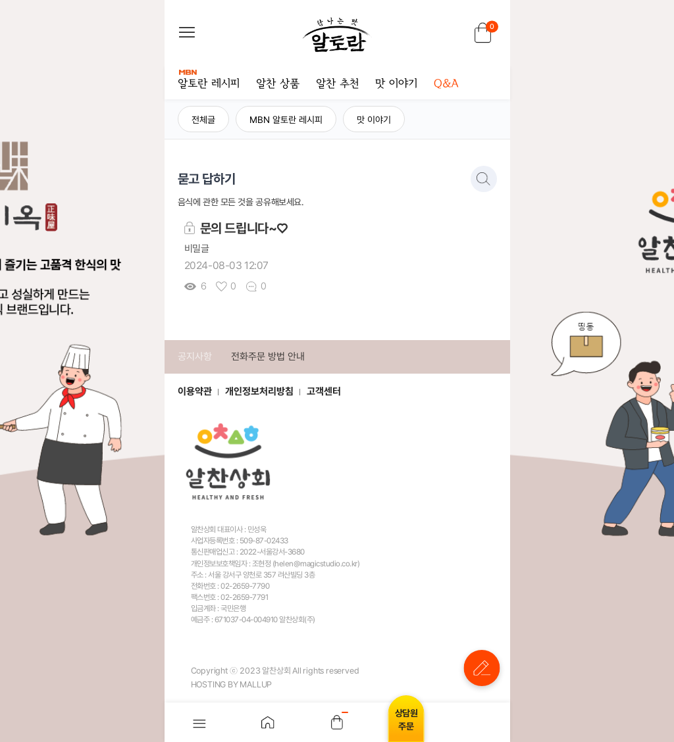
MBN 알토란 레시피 (286, 119)
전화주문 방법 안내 (268, 356)
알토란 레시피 (209, 80)
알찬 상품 (277, 84)
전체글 (203, 119)
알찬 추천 (337, 84)
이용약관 (195, 391)
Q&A (446, 84)
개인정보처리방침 (259, 391)
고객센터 (324, 391)
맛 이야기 (396, 84)
